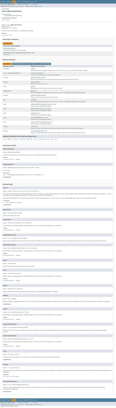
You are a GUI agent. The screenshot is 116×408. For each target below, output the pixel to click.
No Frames (25, 4)
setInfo (33, 117)
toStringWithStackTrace (38, 131)
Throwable (6, 68)
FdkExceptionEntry (9, 48)
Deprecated (26, 1)
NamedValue (6, 91)
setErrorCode (35, 108)
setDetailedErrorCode (38, 104)
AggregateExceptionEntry (23, 52)
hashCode (29, 139)
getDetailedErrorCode (38, 77)
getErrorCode (35, 82)
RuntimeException (8, 159)
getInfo (33, 91)
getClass (23, 139)
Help (36, 1)
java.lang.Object (6, 14)
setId (32, 113)
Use (18, 1)
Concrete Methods (44, 64)
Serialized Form (7, 35)
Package (9, 1)
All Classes (34, 4)
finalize (16, 139)
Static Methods (18, 64)
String (5, 77)
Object (9, 26)
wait (48, 139)
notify (36, 139)
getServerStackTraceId (38, 95)
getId (32, 86)
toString (33, 126)
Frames (20, 4)
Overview (3, 1)
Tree (21, 1)
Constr (16, 6)
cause (32, 68)
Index (32, 1)
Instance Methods (30, 64)
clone (5, 139)
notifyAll (42, 139)
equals (10, 139)
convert (33, 73)
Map (4, 99)
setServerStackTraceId (38, 122)
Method (21, 6)
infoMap (33, 99)
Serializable (6, 19)
